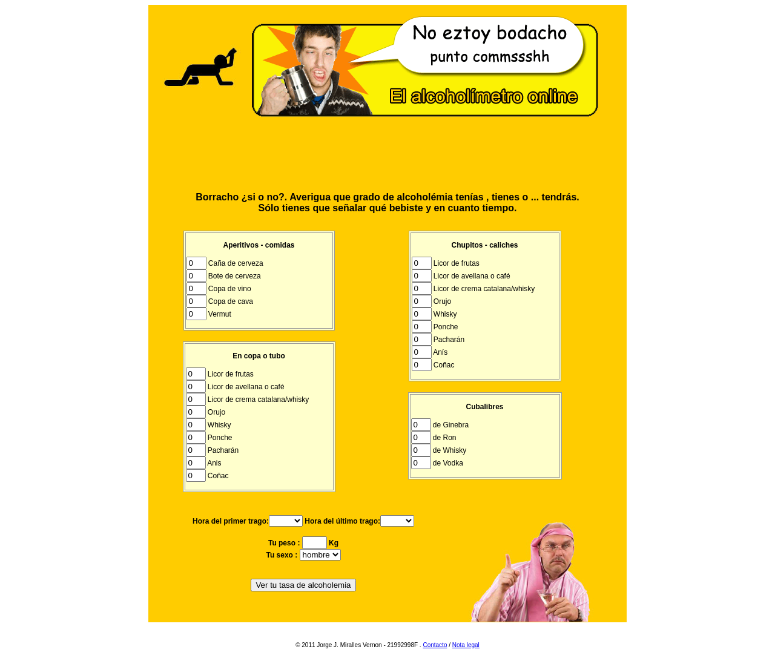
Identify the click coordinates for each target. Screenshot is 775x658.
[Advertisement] (387, 155)
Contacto (435, 645)
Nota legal (466, 645)
